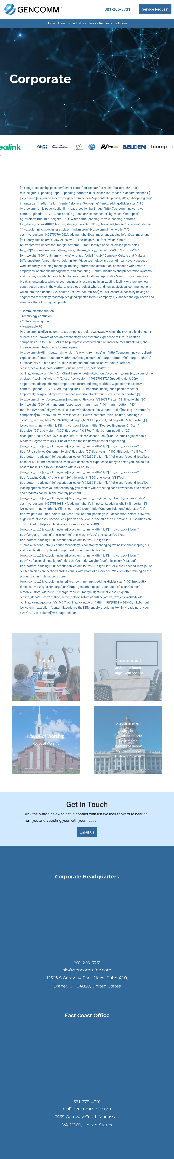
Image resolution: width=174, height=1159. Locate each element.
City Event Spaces (128, 751)
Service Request (155, 9)
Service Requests (100, 23)
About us (64, 23)
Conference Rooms (128, 668)
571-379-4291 (87, 1101)
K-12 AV (46, 668)
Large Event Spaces (128, 673)
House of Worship (45, 743)
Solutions (121, 23)
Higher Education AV (45, 673)
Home (51, 23)
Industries (79, 23)
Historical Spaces (128, 756)
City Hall (128, 731)
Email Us (87, 832)
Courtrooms (128, 741)
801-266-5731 (117, 9)
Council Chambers (128, 736)
